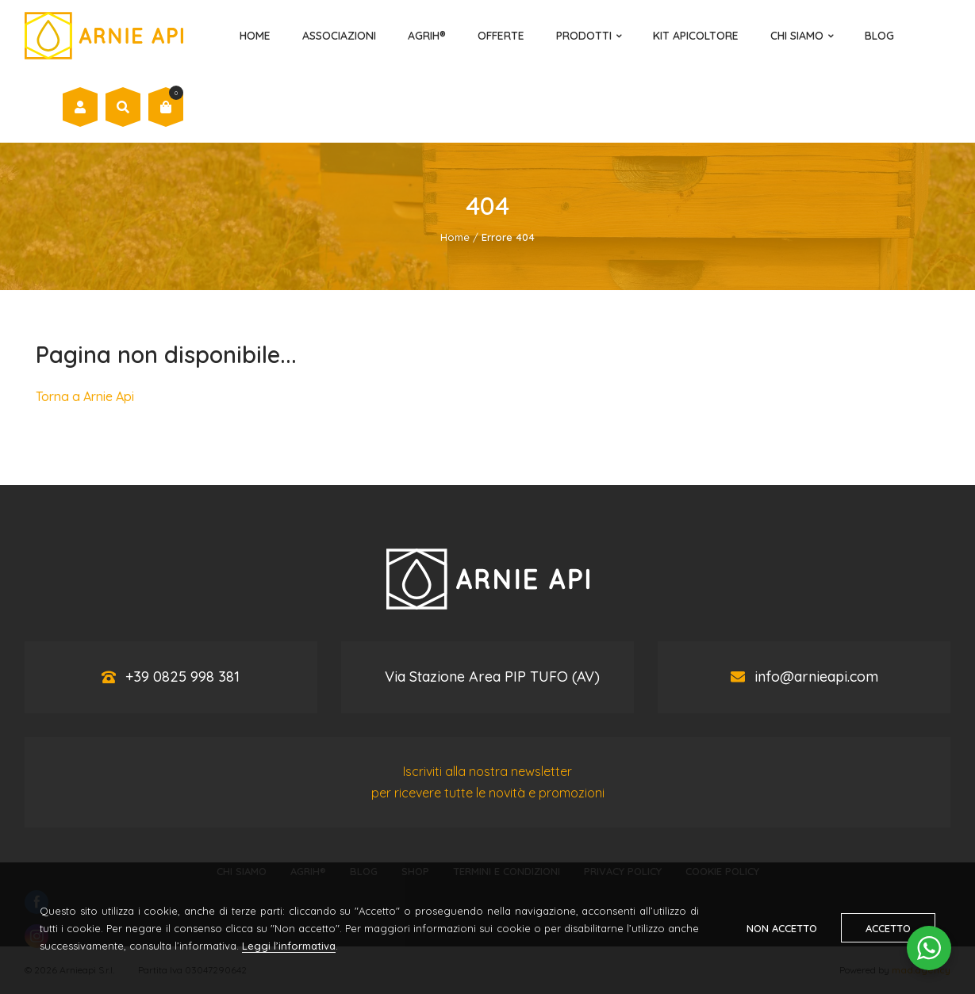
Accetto (888, 928)
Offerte (501, 36)
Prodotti (584, 36)
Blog (879, 36)
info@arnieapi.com (816, 676)
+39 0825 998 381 (182, 676)
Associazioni (339, 36)
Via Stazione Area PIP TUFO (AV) (492, 676)
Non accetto (782, 928)
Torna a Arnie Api (85, 396)
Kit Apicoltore (696, 36)
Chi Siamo (796, 36)
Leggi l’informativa (289, 945)
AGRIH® (427, 36)
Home (255, 36)
